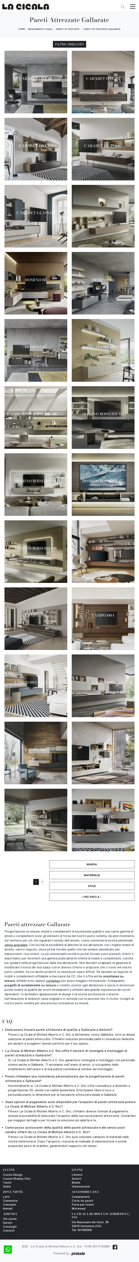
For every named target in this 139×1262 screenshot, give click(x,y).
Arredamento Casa (40, 29)
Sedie (7, 1187)
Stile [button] (92, 886)
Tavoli (7, 1183)
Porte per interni (83, 1205)
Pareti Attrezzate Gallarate (102, 29)
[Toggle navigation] (133, 6)
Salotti (76, 1179)
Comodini (9, 1205)
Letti (6, 1197)
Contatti (9, 1231)
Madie (76, 1183)
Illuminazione (81, 1187)
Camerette (10, 1201)
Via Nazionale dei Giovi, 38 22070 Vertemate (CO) (90, 1224)
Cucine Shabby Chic (16, 1179)
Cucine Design (13, 1175)
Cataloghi (10, 1227)
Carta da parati (82, 1201)
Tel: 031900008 (82, 1230)
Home (21, 29)
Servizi (7, 1223)
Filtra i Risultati (69, 44)
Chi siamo (10, 1219)
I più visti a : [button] (92, 896)
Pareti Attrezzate (68, 29)
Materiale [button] (92, 875)
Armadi (8, 1209)
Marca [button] (92, 864)
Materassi (79, 1209)
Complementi (81, 1197)
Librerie (77, 1175)
